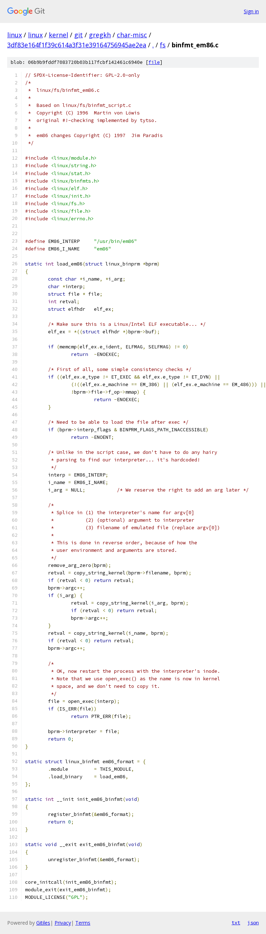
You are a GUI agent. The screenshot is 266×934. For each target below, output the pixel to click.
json (253, 922)
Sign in (251, 11)
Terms (82, 922)
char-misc (132, 34)
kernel (58, 34)
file (154, 62)
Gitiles (43, 922)
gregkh (100, 34)
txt (236, 922)
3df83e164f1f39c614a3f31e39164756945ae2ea (76, 45)
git (78, 34)
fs (163, 45)
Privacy (62, 922)
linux (14, 34)
